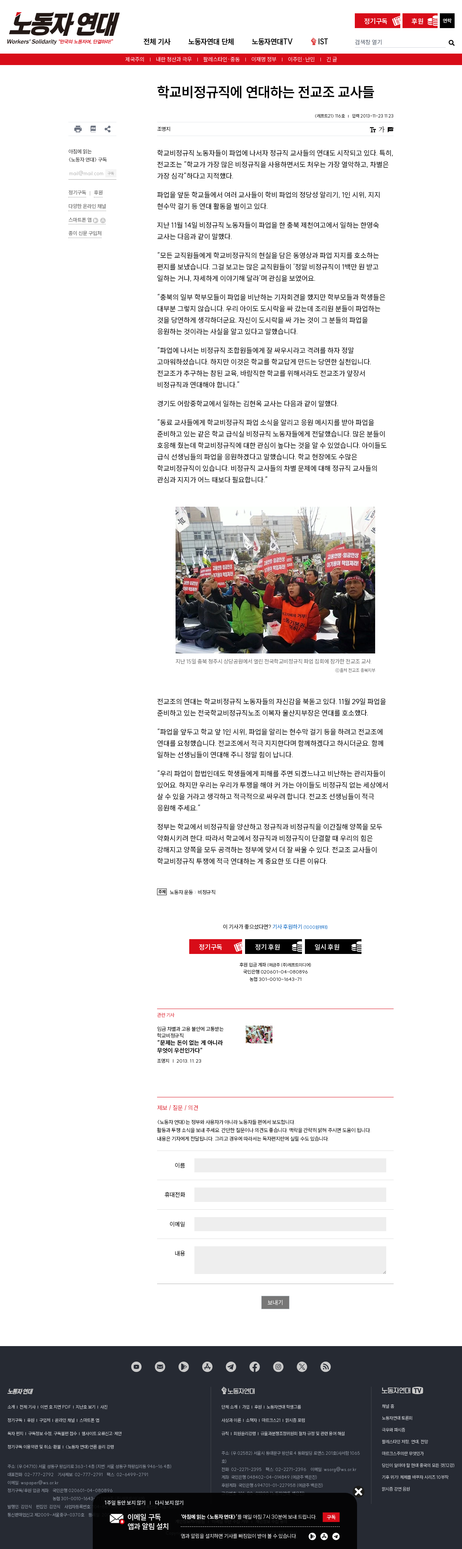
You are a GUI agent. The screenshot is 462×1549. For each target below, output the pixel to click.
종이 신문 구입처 (85, 233)
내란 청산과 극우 (174, 59)
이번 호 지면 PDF (55, 1407)
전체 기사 (156, 41)
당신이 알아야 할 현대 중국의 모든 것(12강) (418, 1465)
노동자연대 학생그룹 (283, 1407)
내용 (180, 1253)
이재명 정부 (263, 59)
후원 (418, 21)
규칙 (225, 1433)
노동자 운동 (181, 892)
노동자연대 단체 (211, 41)
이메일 (177, 1224)
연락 (447, 20)
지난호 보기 (85, 1407)
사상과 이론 (231, 1420)
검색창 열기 (368, 42)
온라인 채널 (65, 1420)
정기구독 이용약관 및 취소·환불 (34, 1447)
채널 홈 (388, 1406)
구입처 (44, 1420)
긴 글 (331, 59)
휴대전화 (174, 1194)
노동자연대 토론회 (397, 1418)
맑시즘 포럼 (295, 1420)
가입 (245, 1407)
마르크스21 (271, 1420)
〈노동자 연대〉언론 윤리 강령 (89, 1447)
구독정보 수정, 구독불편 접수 (52, 1433)
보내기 (275, 1302)
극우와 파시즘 (393, 1430)
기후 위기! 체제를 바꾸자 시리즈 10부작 (415, 1477)
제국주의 (135, 59)
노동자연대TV (272, 41)
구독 (111, 173)
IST (319, 41)
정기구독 (376, 21)
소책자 (251, 1420)
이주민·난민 (301, 59)
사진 (104, 1407)
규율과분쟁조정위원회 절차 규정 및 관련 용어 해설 (303, 1433)
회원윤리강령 (245, 1433)
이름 (180, 1165)
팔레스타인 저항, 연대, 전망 (405, 1441)
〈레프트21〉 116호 (330, 116)
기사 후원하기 (300, 926)
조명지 (163, 129)
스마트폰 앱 (87, 220)
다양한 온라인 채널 (87, 206)
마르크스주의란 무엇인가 (403, 1453)
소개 (11, 1407)
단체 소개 (229, 1407)
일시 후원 (327, 947)
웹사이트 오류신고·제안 (102, 1433)
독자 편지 (15, 1433)
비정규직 (206, 892)
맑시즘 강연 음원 (396, 1489)
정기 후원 (267, 947)
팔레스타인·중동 (221, 59)
